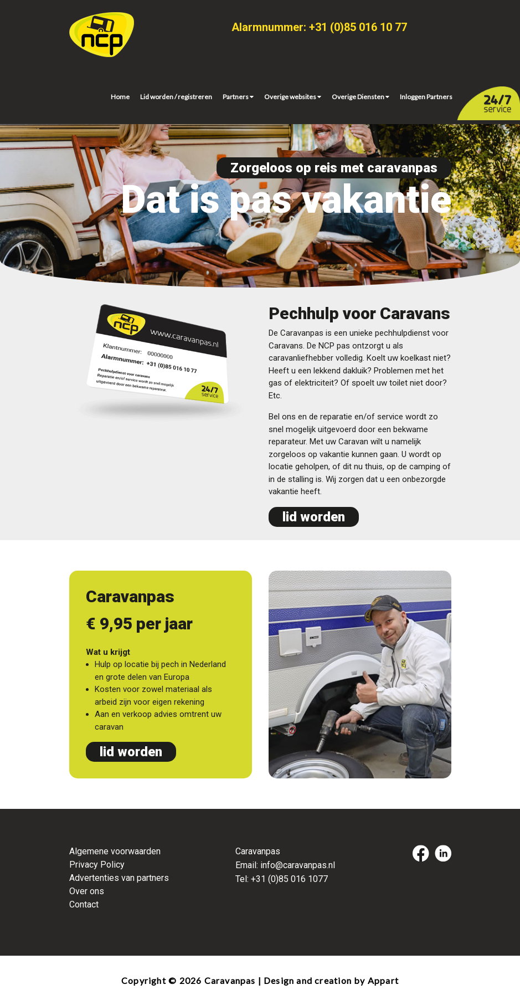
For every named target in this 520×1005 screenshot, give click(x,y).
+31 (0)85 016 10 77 (358, 27)
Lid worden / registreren (176, 97)
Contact (84, 904)
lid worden (313, 517)
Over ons (86, 891)
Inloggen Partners (426, 97)
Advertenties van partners (119, 878)
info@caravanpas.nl (297, 865)
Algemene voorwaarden (115, 851)
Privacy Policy (97, 864)
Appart (383, 980)
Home (120, 97)
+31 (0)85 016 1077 (289, 879)
